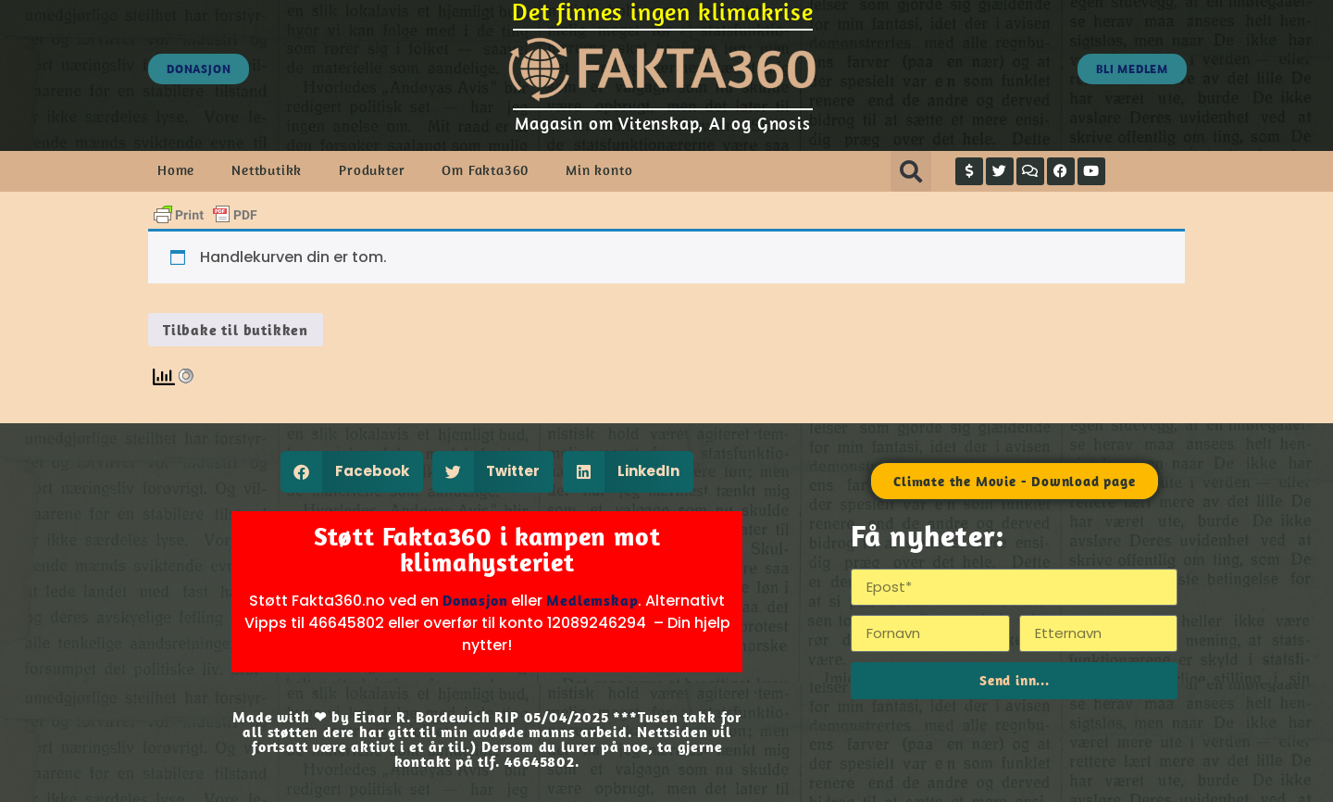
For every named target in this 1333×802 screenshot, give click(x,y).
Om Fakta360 (485, 170)
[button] (911, 171)
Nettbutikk (266, 170)
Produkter (372, 170)
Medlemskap (592, 600)
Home (175, 170)
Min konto (599, 170)
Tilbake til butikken (235, 329)
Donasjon (474, 600)
